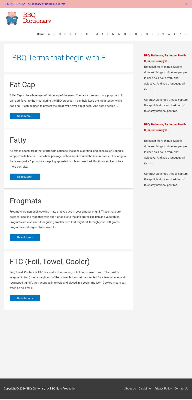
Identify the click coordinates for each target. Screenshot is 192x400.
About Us (129, 389)
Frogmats (26, 202)
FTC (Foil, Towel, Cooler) (50, 262)
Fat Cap (22, 85)
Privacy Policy (163, 389)
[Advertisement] (96, 348)
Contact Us (181, 389)
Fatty (18, 141)
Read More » (25, 118)
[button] (186, 4)
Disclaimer (145, 389)
